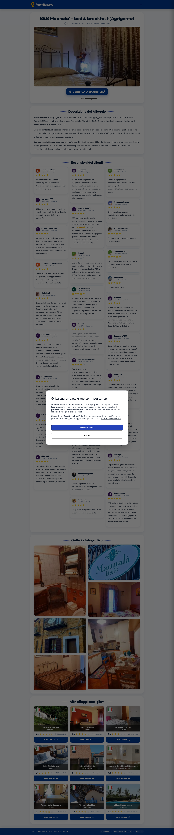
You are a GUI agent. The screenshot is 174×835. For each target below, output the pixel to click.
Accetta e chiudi (87, 427)
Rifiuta (87, 435)
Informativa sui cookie (111, 418)
